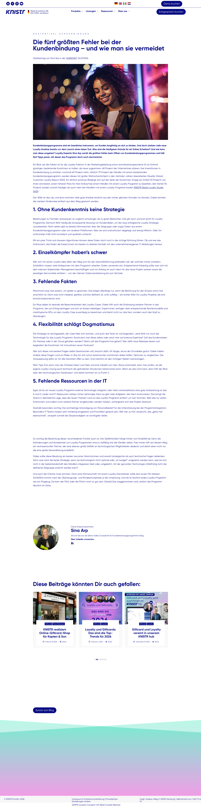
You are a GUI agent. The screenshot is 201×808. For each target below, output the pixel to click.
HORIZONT (71, 58)
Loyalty (104, 625)
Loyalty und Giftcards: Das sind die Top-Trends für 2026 (100, 634)
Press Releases (58, 625)
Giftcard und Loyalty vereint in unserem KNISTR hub (146, 634)
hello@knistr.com (183, 800)
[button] (95, 660)
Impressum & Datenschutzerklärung (88, 800)
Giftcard (48, 625)
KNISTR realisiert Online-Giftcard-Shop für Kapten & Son (54, 634)
